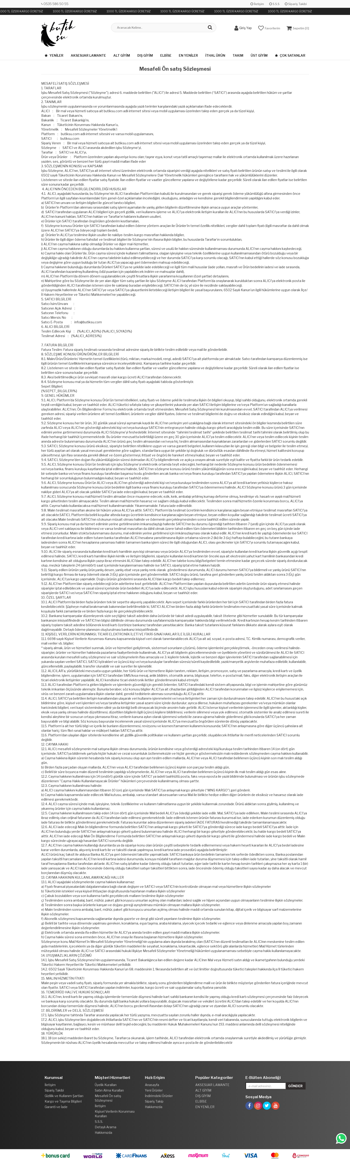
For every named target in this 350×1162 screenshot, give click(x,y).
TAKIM (238, 55)
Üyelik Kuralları (106, 1085)
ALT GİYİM (121, 55)
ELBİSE (165, 55)
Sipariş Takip (154, 1101)
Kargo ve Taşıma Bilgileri (63, 1101)
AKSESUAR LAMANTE (88, 55)
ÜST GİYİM (259, 55)
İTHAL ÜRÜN (215, 55)
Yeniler (54, 55)
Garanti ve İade (56, 1107)
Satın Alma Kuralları (109, 1090)
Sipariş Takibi (296, 4)
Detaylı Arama (105, 1127)
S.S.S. (99, 1121)
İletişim (257, 4)
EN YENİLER (188, 55)
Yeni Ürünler (154, 1090)
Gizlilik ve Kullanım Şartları (64, 1096)
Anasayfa (152, 1085)
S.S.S (274, 4)
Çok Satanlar (290, 55)
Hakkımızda (103, 1132)
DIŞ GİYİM (145, 55)
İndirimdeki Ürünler (159, 1096)
